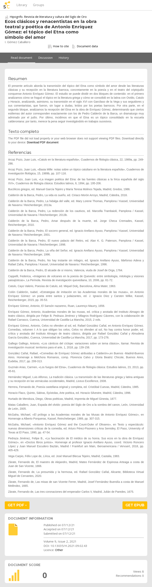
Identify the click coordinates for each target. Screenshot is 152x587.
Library (21, 5)
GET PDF (17, 505)
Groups (38, 5)
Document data (85, 46)
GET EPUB (134, 505)
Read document (21, 58)
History (64, 58)
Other (59, 550)
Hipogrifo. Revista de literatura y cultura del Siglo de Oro (48, 17)
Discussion (45, 58)
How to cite (58, 46)
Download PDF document (43, 142)
